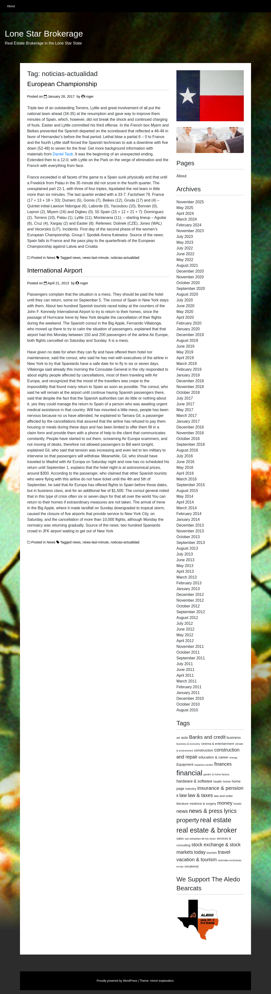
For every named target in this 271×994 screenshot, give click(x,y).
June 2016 (185, 462)
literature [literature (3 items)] (182, 803)
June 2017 (185, 404)
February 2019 (188, 369)
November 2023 (190, 231)
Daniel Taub (63, 154)
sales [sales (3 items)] (180, 838)
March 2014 (186, 508)
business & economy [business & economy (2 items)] (188, 743)
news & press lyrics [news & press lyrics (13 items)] (213, 811)
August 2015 (187, 491)
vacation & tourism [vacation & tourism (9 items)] (196, 859)
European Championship (62, 84)
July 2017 (184, 398)
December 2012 (190, 595)
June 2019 (185, 346)
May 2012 (184, 635)
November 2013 (190, 531)
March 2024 (186, 219)
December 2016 (190, 427)
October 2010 (188, 704)
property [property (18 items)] (187, 820)
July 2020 (184, 300)
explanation (166, 980)
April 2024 (185, 213)
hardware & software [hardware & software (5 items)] (194, 781)
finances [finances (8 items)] (223, 764)
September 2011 (190, 658)
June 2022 (185, 254)
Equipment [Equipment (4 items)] (185, 764)
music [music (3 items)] (237, 803)
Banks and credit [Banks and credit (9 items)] (207, 737)
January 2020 (188, 329)
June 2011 (185, 670)
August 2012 (187, 618)
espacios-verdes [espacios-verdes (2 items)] (203, 764)
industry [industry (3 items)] (190, 788)
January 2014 (188, 519)
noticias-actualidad (125, 258)
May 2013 (184, 566)
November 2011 (190, 646)
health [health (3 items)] (217, 781)
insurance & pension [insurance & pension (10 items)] (220, 788)
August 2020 (187, 294)
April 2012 (185, 641)
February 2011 (188, 687)
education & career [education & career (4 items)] (213, 757)
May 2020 (184, 312)
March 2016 (186, 479)
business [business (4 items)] (234, 737)
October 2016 (188, 439)
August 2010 (187, 710)
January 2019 (188, 375)
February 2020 (188, 323)
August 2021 (187, 265)
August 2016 (187, 450)
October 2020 (188, 283)
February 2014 (188, 514)
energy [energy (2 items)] (233, 757)
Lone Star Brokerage (44, 33)
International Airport (54, 270)
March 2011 (186, 681)
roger (90, 96)
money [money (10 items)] (224, 803)
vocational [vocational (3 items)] (191, 866)
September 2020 (190, 289)
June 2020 (185, 306)
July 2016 (184, 456)
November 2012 (190, 600)
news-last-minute (96, 258)
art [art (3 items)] (178, 737)
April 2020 (185, 317)
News (51, 258)
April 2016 (185, 473)
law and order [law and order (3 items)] (223, 796)
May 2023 (184, 242)
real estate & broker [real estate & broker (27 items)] (206, 830)
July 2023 (184, 237)
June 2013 (185, 560)
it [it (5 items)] (177, 795)
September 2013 (190, 543)
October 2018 (188, 392)
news (76, 258)
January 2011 (188, 693)
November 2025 (190, 202)
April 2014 (185, 502)
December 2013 (190, 525)
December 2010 (190, 698)
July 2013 (184, 554)
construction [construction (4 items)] (203, 750)
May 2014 (184, 496)
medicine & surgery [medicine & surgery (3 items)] (203, 803)
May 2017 (184, 410)
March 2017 (186, 416)
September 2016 (190, 444)
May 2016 (184, 467)
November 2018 (190, 387)
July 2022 (184, 248)
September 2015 (190, 485)
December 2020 (190, 271)
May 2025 (184, 208)
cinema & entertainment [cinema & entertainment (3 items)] (217, 744)
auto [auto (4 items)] (184, 737)
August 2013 (187, 548)
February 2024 (188, 225)
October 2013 (188, 537)
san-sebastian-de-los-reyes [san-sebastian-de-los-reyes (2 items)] (200, 838)
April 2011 (185, 675)
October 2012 (188, 606)
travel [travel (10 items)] (224, 852)
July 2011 (184, 664)
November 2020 (190, 277)
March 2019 (186, 364)
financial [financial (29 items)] (189, 773)
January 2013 (188, 589)
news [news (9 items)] (182, 811)
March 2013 (186, 577)
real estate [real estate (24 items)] (215, 820)
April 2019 (185, 358)
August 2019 (187, 340)
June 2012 (185, 629)
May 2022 (184, 260)
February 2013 (188, 583)
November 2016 (190, 433)
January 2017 (188, 421)
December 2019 (190, 335)
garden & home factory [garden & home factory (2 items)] (216, 774)
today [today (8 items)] (200, 852)
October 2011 (188, 652)
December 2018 (190, 381)
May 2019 (184, 352)
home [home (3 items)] (227, 781)
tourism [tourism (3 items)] (212, 852)
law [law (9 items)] (183, 795)
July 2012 (184, 623)
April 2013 (185, 571)
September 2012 (190, 612)
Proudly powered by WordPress (117, 980)
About (11, 6)
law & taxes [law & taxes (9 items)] (200, 795)
